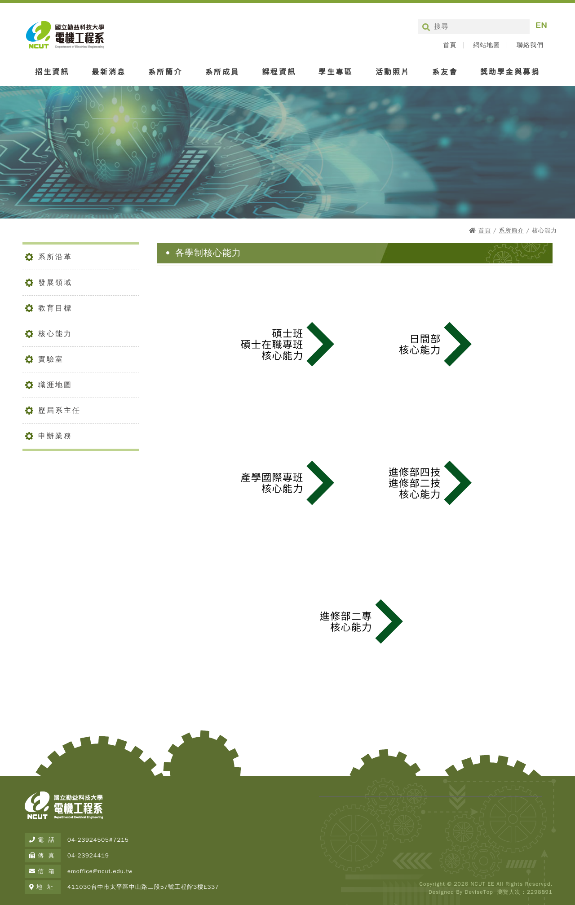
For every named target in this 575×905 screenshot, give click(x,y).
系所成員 (222, 71)
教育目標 (55, 308)
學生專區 (335, 71)
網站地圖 (486, 45)
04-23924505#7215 (98, 840)
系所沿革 (55, 257)
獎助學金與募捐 (510, 71)
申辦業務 (55, 436)
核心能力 (55, 333)
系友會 (445, 71)
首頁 (449, 45)
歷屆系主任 (59, 410)
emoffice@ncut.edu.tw (100, 871)
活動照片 (393, 71)
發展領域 (55, 282)
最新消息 (109, 71)
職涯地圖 (55, 384)
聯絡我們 (530, 45)
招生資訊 (52, 71)
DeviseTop (478, 892)
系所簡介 (165, 71)
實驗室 (51, 359)
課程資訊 (279, 71)
